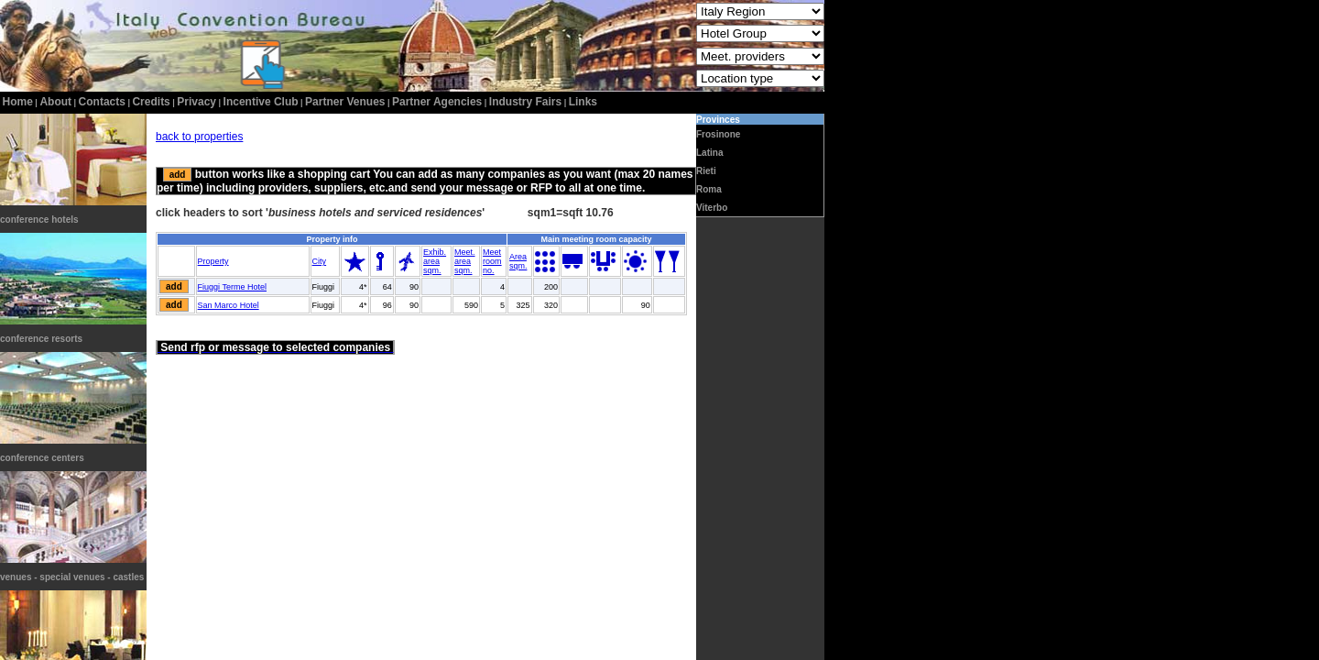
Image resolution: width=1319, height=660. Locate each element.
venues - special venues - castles (72, 577)
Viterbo (711, 208)
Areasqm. (518, 261)
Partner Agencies (437, 101)
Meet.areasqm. (464, 261)
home (18, 101)
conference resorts (41, 339)
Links (583, 101)
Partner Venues (345, 101)
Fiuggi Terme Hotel (232, 287)
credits (150, 101)
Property (213, 261)
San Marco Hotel (228, 305)
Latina (709, 153)
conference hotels (39, 219)
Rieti (706, 171)
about (55, 101)
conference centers (42, 458)
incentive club (261, 101)
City (319, 261)
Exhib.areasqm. (434, 261)
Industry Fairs (525, 101)
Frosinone (718, 134)
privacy (196, 101)
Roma (709, 189)
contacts (102, 101)
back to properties (199, 136)
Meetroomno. (492, 261)
